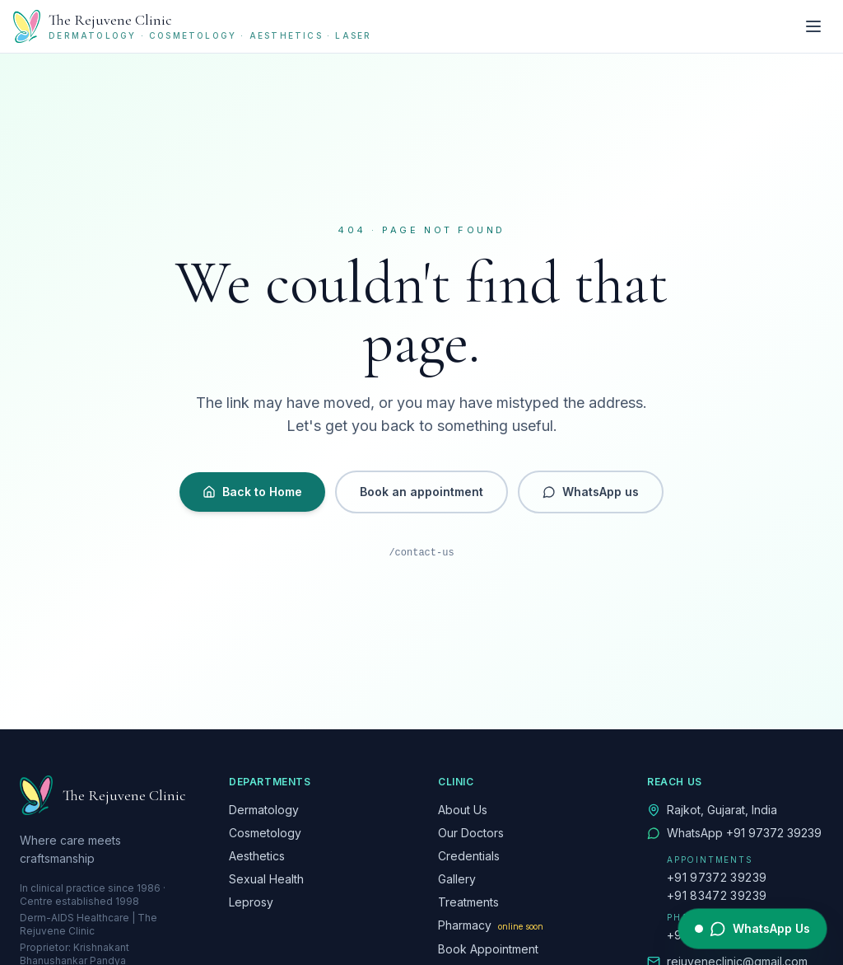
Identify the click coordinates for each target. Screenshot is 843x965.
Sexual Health (266, 879)
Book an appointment (421, 492)
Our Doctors (471, 833)
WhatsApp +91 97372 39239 (744, 833)
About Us (462, 810)
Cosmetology (265, 833)
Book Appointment (488, 949)
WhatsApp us (591, 492)
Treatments (468, 902)
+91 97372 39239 (716, 877)
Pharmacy (490, 925)
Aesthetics (257, 856)
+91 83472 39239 (716, 895)
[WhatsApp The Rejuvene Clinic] (752, 929)
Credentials (469, 856)
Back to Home (252, 492)
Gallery (457, 879)
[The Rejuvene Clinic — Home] (192, 26)
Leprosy (251, 902)
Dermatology (264, 810)
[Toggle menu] (813, 26)
